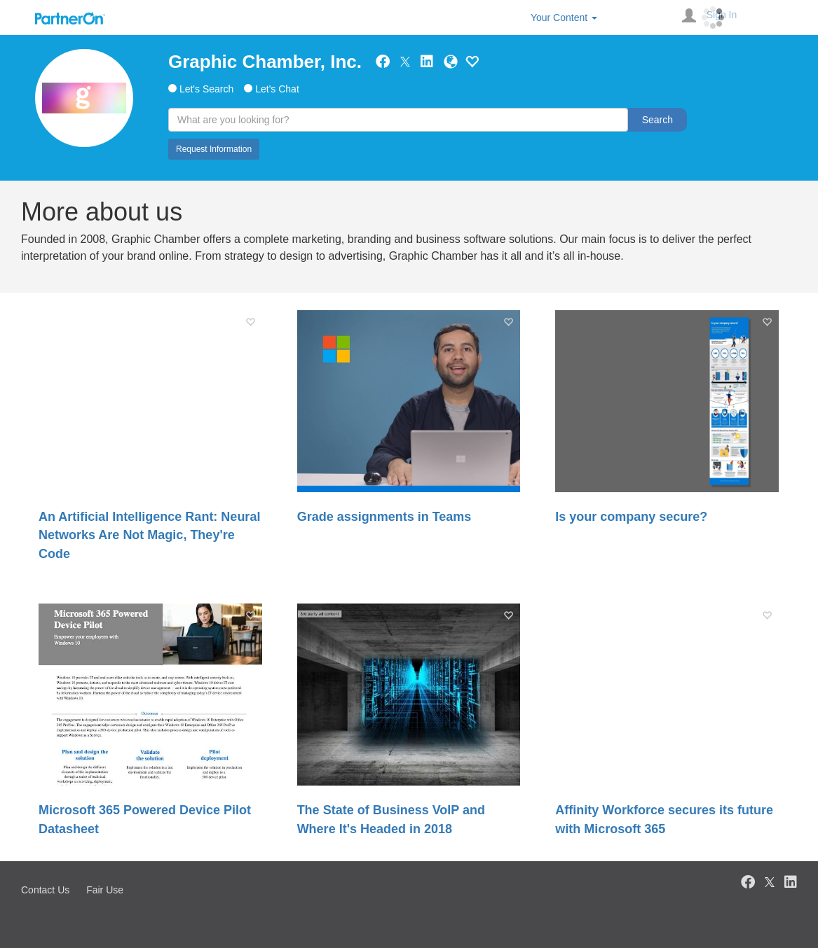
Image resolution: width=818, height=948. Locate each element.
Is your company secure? (631, 517)
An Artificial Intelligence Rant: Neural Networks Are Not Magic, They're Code (149, 535)
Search (657, 119)
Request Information (214, 149)
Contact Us (45, 889)
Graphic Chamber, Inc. (265, 61)
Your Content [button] (564, 17)
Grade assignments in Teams (384, 517)
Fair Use (104, 889)
